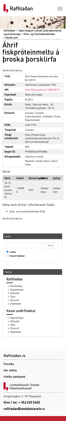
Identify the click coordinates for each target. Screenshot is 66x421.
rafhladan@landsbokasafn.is (24, 409)
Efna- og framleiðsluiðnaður (39, 34)
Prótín (57, 116)
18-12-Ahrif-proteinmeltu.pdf (8, 189)
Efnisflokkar (16, 285)
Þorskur (29, 112)
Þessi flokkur (16, 255)
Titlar (12, 296)
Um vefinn (10, 370)
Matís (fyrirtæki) (33, 94)
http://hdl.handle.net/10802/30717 (42, 89)
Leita (12, 251)
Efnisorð (14, 300)
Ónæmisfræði (32, 119)
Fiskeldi (39, 112)
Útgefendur (15, 303)
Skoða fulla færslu (12, 70)
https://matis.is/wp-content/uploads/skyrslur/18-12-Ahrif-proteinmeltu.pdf (42, 138)
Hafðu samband (14, 376)
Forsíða (9, 364)
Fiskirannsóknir (33, 116)
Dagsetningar (17, 289)
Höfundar (15, 293)
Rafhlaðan (21, 8)
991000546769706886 (36, 151)
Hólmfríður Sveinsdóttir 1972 (40, 84)
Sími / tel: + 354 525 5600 (22, 402)
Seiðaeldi (47, 116)
